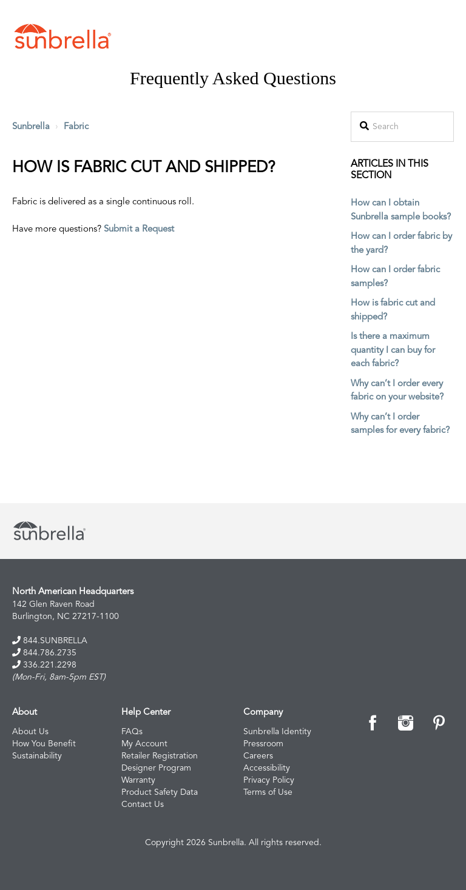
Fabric (76, 127)
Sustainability (37, 756)
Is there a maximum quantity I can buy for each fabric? (393, 350)
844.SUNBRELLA (49, 640)
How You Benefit (44, 744)
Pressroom (263, 744)
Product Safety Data (159, 792)
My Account (144, 744)
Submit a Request (139, 229)
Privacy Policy (268, 780)
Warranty (138, 780)
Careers (258, 756)
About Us (30, 732)
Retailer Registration (159, 756)
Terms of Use (267, 792)
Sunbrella (31, 127)
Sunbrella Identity (277, 732)
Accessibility (266, 768)
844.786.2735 (44, 652)
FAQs (132, 732)
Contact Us (142, 804)
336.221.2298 (44, 664)
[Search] (402, 127)
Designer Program (156, 768)
